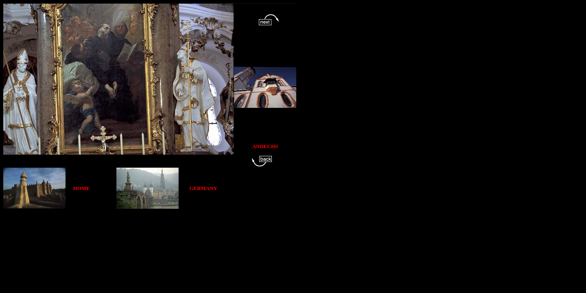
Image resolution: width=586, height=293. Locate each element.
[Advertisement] (151, 227)
